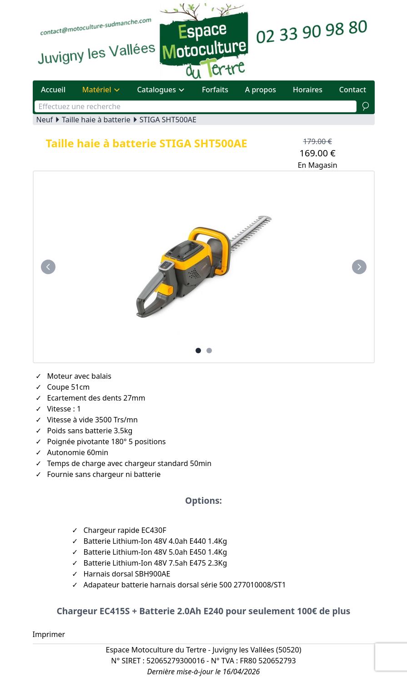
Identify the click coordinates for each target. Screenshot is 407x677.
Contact (352, 90)
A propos (260, 90)
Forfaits (215, 90)
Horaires (307, 90)
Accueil (53, 90)
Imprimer (49, 634)
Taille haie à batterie (96, 120)
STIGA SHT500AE (168, 120)
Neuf (44, 120)
